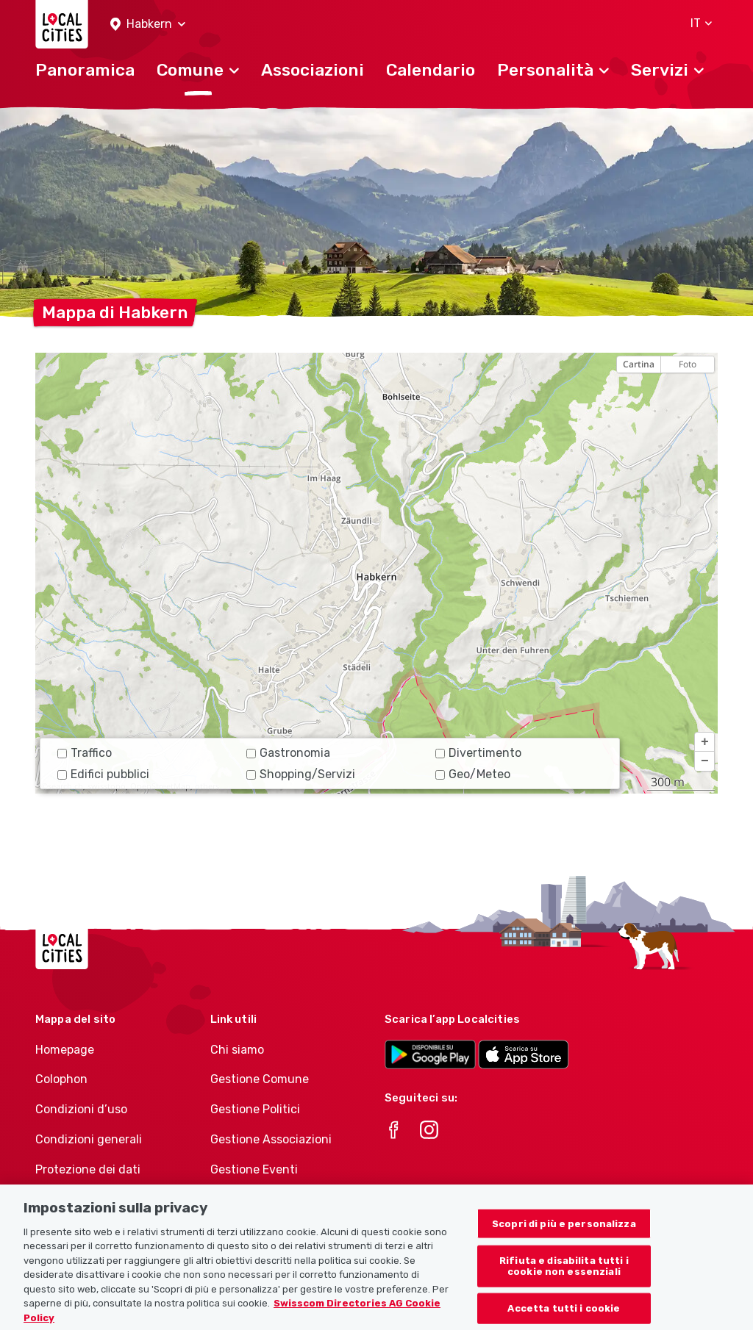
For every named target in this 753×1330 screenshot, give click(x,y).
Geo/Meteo (472, 774)
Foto (687, 364)
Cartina (638, 364)
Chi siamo (237, 1050)
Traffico (84, 753)
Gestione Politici (255, 1109)
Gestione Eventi (254, 1169)
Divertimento (478, 753)
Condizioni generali (88, 1139)
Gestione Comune (259, 1079)
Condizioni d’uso (81, 1109)
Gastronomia (288, 753)
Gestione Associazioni (271, 1139)
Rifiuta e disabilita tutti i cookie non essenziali (564, 1276)
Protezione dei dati (87, 1169)
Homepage (64, 1050)
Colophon (61, 1079)
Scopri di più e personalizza (564, 1234)
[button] (147, 24)
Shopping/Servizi (300, 774)
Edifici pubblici (103, 774)
